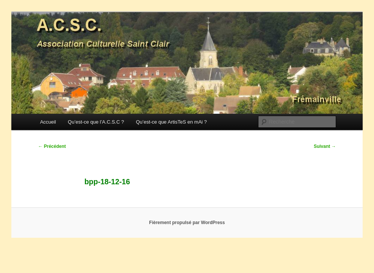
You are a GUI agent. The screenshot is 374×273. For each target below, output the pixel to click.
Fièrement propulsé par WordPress (187, 222)
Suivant (325, 146)
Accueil (48, 122)
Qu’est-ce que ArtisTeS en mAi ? (171, 122)
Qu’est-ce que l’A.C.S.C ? (96, 122)
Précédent (52, 146)
